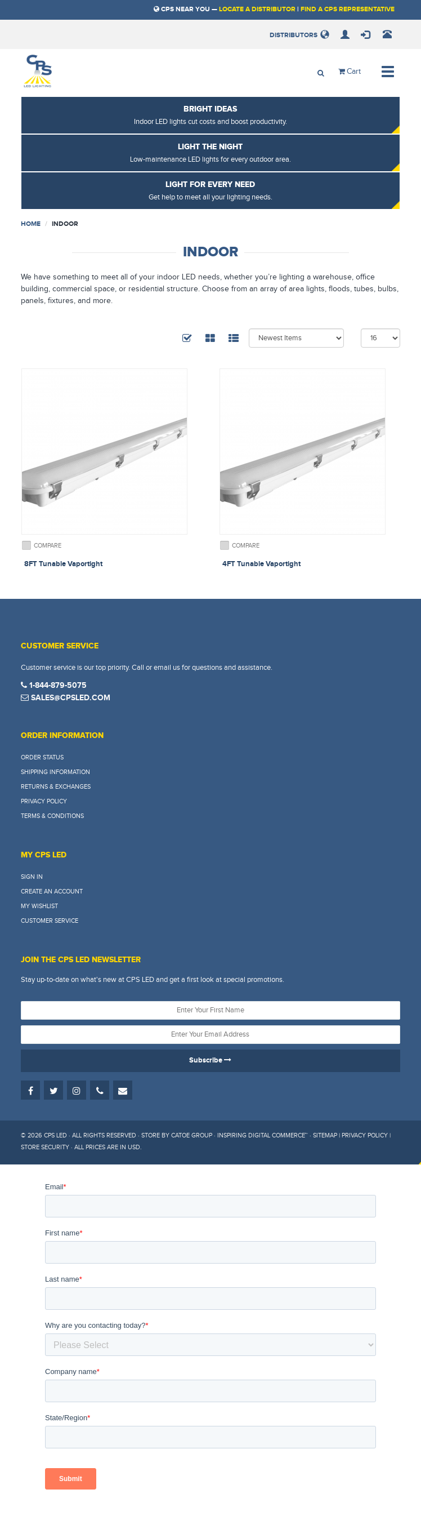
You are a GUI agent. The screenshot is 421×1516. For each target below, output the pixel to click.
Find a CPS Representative (348, 9)
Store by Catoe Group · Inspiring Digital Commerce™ (224, 1135)
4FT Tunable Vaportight (261, 563)
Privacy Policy (44, 801)
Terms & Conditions (52, 816)
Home (31, 224)
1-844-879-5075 (54, 685)
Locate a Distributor (257, 9)
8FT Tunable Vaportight (63, 563)
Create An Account (52, 891)
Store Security (45, 1147)
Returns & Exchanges (56, 786)
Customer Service (49, 920)
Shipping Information (55, 772)
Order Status (42, 757)
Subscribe (210, 1060)
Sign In (32, 877)
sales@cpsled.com (65, 698)
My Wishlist (39, 906)
